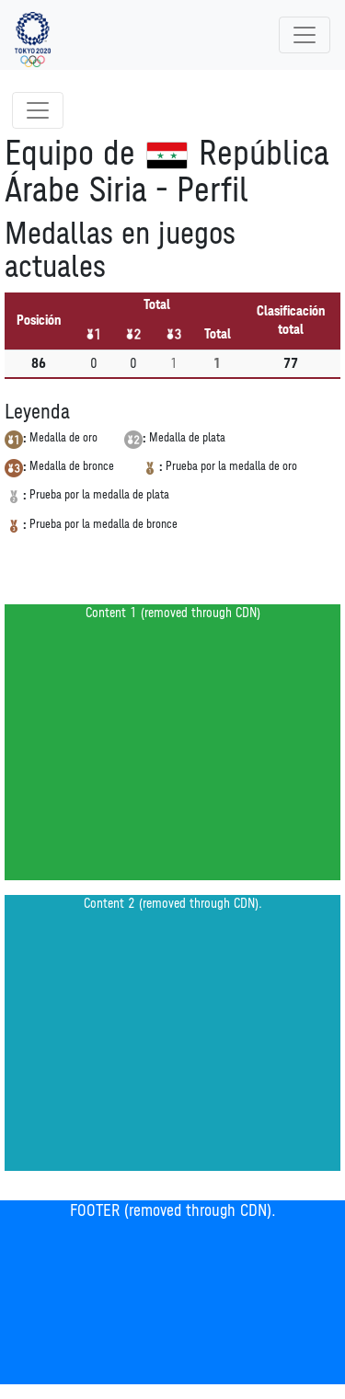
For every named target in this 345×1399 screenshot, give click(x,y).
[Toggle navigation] (304, 35)
